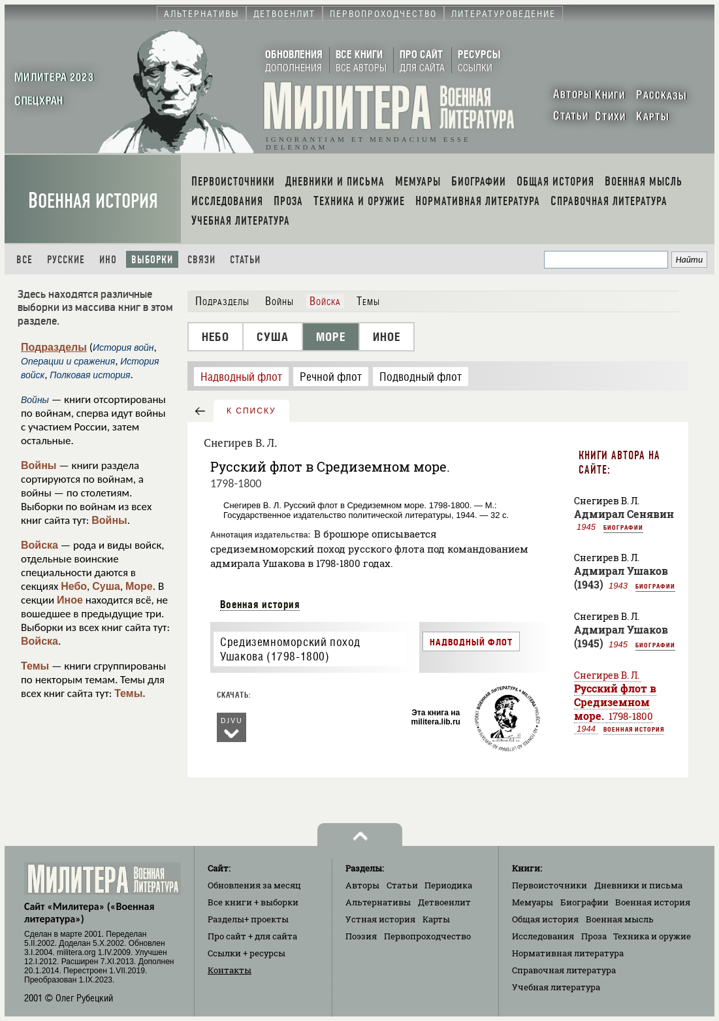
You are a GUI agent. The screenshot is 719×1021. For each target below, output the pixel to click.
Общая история (545, 919)
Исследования (543, 936)
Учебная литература (556, 987)
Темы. (130, 693)
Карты (436, 919)
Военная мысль (620, 919)
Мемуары (532, 902)
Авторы (362, 885)
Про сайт (252, 936)
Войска (39, 545)
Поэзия (361, 936)
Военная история (93, 201)
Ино (108, 260)
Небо (74, 586)
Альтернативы (378, 902)
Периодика (448, 885)
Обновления (254, 885)
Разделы (248, 919)
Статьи (245, 260)
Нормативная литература (568, 953)
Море (139, 586)
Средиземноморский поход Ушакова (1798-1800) (290, 649)
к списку (251, 410)
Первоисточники (549, 885)
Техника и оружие (652, 936)
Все (24, 260)
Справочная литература (564, 970)
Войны (39, 465)
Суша (106, 586)
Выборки (152, 260)
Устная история (380, 919)
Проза (594, 936)
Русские (66, 260)
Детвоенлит (444, 902)
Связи (201, 260)
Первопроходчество (427, 936)
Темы (35, 666)
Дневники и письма (638, 885)
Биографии (623, 527)
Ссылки (246, 953)
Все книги (253, 902)
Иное (70, 600)
